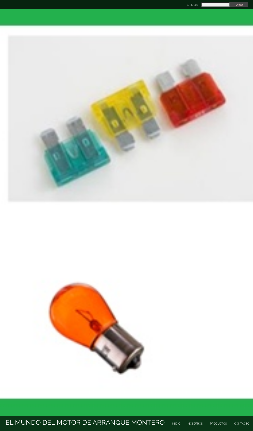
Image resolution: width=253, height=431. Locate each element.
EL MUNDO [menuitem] (192, 5)
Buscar (239, 4)
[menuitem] (176, 423)
